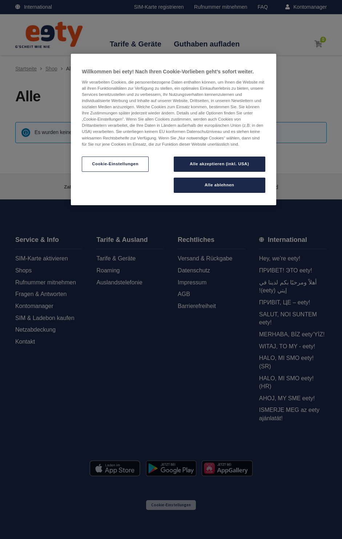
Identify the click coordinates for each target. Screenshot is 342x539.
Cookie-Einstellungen (115, 164)
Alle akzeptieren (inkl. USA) (219, 164)
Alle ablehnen (219, 185)
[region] (173, 129)
